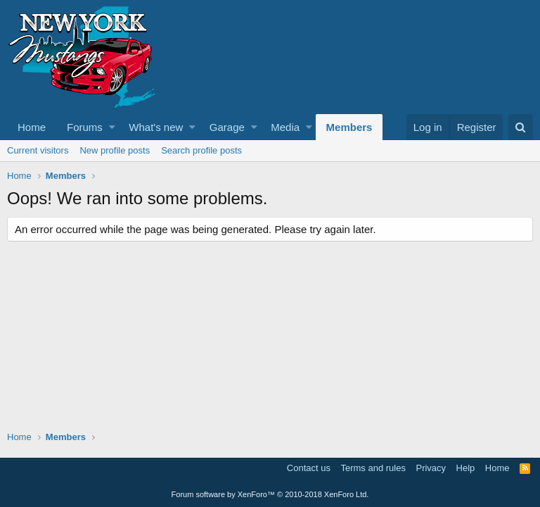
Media (285, 127)
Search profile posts (201, 150)
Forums (85, 127)
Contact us (308, 468)
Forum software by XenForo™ (270, 494)
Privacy (431, 468)
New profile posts (114, 150)
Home (32, 127)
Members (349, 127)
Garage (227, 127)
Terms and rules (372, 468)
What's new (156, 127)
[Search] (520, 127)
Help (465, 468)
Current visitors (37, 150)
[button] (112, 127)
